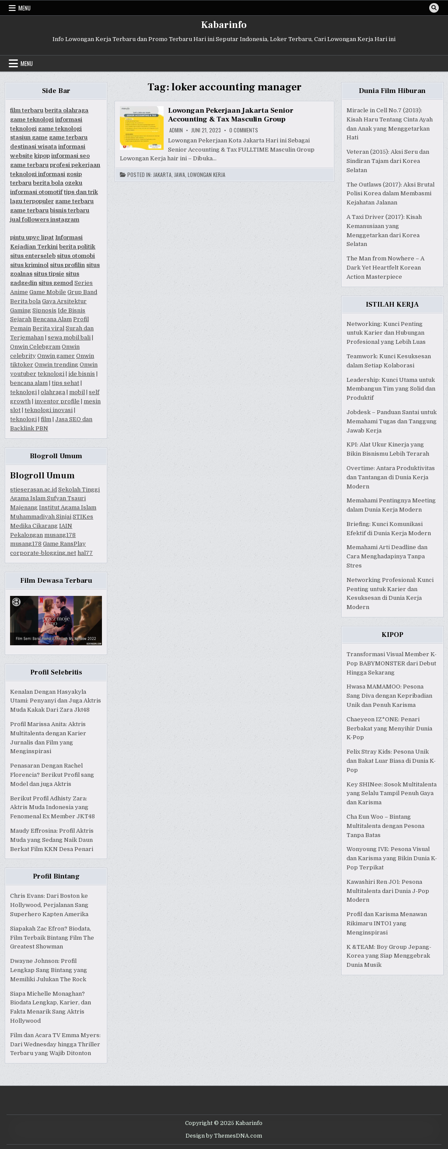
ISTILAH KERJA (392, 304)
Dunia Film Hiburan (392, 91)
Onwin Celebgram (35, 346)
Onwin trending (56, 364)
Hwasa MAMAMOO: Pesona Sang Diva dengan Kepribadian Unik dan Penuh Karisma (389, 695)
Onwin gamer (56, 356)
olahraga (53, 392)
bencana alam (29, 383)
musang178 (60, 535)
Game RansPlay (64, 543)
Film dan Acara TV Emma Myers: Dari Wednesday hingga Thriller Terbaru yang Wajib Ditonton (55, 1044)
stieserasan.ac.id (33, 489)
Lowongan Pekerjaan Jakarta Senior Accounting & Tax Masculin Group (230, 115)
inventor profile (57, 401)
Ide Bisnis (71, 310)
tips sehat (65, 383)
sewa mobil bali (69, 337)
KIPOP (392, 634)
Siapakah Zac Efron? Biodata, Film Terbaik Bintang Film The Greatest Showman (52, 937)
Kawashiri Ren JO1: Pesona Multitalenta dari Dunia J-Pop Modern (387, 891)
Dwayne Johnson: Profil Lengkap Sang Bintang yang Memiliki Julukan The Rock (48, 970)
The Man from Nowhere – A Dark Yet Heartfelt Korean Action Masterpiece (385, 267)
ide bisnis (81, 373)
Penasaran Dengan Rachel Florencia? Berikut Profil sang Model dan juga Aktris (52, 774)
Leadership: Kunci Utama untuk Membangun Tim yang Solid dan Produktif (390, 389)
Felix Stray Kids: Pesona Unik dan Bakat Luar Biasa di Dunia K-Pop (391, 760)
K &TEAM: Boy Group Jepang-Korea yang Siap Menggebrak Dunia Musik (388, 956)
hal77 (85, 553)
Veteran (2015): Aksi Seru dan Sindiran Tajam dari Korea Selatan (387, 161)
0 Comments (243, 130)
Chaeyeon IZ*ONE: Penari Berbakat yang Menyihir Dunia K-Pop (389, 728)
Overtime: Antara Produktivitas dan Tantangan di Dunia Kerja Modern (390, 477)
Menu (24, 7)
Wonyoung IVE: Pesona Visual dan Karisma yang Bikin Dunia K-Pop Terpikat (391, 858)
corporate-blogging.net (43, 553)
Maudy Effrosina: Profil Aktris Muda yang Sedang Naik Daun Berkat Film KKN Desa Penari (52, 839)
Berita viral (48, 328)
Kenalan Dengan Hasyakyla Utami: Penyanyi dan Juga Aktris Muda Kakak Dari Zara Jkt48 (55, 701)
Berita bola (25, 301)
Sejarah (21, 319)
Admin (176, 130)
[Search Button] (434, 8)
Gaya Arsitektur (64, 301)
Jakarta (162, 174)
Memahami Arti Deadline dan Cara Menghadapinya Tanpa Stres (386, 556)
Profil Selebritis (56, 672)
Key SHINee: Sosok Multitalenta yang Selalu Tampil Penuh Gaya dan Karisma (391, 793)
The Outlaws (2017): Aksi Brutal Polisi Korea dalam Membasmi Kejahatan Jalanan (390, 193)
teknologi (51, 373)
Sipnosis (44, 310)
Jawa (179, 174)
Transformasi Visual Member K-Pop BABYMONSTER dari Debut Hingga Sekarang (391, 663)
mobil (77, 392)
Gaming (20, 310)
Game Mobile (47, 292)
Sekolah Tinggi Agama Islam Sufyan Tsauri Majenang (55, 498)
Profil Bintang (56, 876)
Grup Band (82, 292)
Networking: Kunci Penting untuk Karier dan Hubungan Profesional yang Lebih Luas (386, 333)
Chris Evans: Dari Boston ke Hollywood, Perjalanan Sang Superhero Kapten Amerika (49, 905)
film (46, 419)
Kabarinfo (224, 25)
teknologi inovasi (48, 410)
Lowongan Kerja (206, 174)
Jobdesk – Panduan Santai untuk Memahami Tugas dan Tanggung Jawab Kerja (391, 421)
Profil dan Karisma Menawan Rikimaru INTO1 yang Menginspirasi (386, 923)
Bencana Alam (52, 319)
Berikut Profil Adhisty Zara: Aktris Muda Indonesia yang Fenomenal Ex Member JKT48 (52, 807)
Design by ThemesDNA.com (224, 1136)
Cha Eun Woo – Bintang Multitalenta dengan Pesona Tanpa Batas (385, 825)
